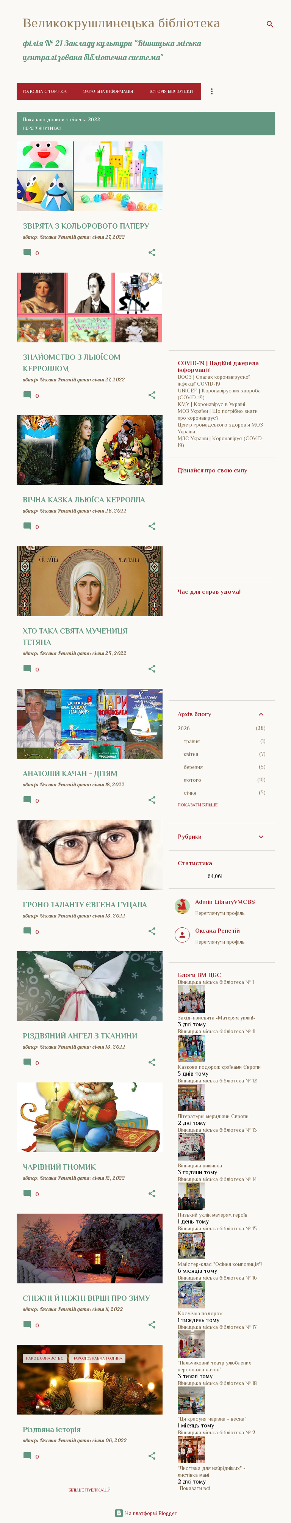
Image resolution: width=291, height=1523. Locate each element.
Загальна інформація (108, 91)
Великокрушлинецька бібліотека (121, 22)
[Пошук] (270, 24)
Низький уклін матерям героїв (212, 1215)
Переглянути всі (42, 128)
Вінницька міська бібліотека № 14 (217, 1179)
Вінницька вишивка (200, 1165)
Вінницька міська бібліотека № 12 (217, 1081)
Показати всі (195, 1488)
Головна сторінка (45, 91)
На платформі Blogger (145, 1513)
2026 (184, 728)
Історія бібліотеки (171, 91)
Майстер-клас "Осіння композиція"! (220, 1264)
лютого (192, 780)
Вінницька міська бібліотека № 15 (217, 1228)
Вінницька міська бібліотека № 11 (216, 1031)
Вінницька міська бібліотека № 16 (217, 1278)
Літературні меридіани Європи (213, 1116)
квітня (191, 754)
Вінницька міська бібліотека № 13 (217, 1130)
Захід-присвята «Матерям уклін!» (216, 1018)
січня (190, 793)
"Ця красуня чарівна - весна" (212, 1419)
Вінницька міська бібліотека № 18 (217, 1383)
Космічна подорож (200, 1313)
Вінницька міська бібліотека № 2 (216, 1432)
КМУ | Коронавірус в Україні (211, 404)
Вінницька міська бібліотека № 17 (217, 1327)
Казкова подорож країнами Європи (219, 1067)
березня (193, 767)
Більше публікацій (90, 1490)
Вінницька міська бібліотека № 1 (216, 982)
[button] (151, 253)
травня (192, 741)
